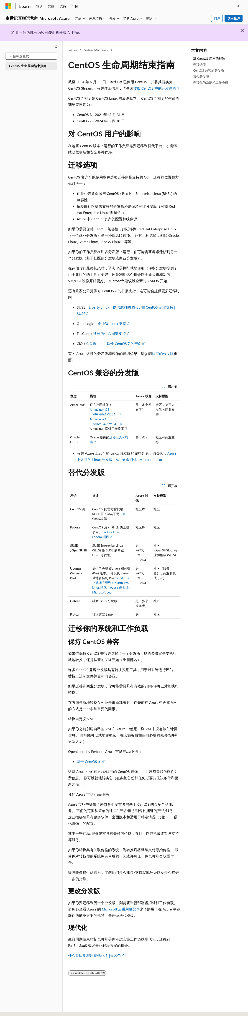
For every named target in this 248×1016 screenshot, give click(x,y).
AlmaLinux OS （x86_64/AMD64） (104, 411)
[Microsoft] (8, 6)
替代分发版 (201, 76)
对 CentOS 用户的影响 (209, 58)
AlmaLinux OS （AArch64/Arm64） (104, 421)
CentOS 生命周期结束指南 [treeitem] (27, 66)
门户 (217, 18)
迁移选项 (199, 64)
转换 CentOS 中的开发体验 (154, 88)
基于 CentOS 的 (89, 761)
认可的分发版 (163, 353)
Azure (73, 50)
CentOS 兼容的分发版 (208, 70)
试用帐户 (233, 18)
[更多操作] (176, 50)
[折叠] (56, 47)
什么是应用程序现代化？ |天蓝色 (94, 955)
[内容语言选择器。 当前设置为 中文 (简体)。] (18, 1008)
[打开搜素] (238, 6)
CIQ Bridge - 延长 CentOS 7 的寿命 (114, 343)
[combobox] (31, 56)
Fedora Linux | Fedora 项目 (107, 534)
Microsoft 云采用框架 (119, 909)
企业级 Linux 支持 (112, 323)
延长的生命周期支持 (109, 333)
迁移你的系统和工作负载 (210, 82)
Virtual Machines (96, 50)
